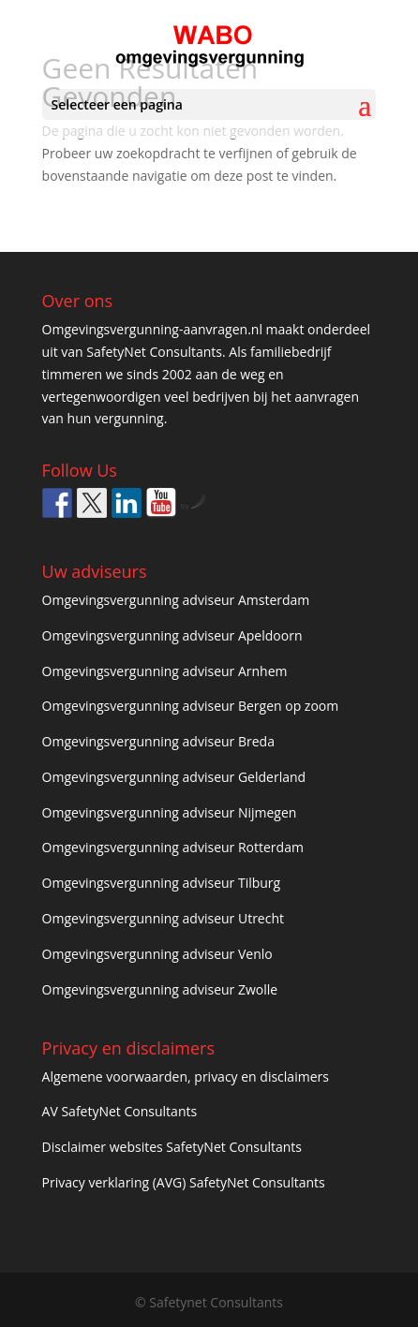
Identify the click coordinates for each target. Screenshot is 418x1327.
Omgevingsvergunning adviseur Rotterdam (173, 847)
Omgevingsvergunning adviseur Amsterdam (176, 600)
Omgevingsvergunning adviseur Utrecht (163, 918)
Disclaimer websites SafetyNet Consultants (172, 1147)
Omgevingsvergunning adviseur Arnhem (165, 671)
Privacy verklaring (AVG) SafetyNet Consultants (183, 1182)
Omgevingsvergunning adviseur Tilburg (161, 883)
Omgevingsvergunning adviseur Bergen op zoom (190, 706)
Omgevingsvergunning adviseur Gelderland (174, 777)
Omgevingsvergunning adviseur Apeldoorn (172, 635)
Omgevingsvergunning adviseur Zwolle (160, 989)
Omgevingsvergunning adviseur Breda (158, 741)
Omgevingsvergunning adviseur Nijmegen (169, 812)
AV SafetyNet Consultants (120, 1111)
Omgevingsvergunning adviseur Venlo (157, 954)
